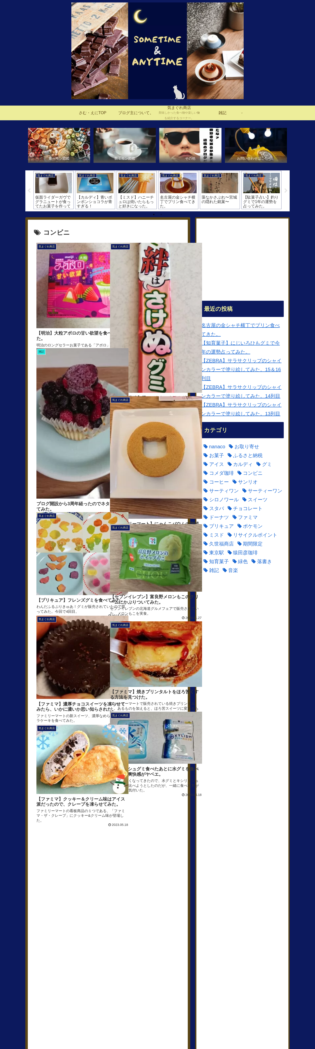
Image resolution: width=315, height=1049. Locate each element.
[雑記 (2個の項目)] (149, 965)
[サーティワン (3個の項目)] (82, 930)
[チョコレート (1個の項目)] (144, 938)
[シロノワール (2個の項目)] (53, 938)
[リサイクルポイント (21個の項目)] (60, 956)
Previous (29, 191)
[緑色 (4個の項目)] (106, 965)
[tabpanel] (53, 190)
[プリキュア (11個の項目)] (108, 947)
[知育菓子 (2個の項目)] (82, 965)
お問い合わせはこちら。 (226, 1034)
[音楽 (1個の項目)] (168, 965)
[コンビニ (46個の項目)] (130, 921)
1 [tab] (153, 214)
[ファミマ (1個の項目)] (77, 947)
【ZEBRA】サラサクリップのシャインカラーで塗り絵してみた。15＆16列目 (241, 369)
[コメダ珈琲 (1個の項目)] (98, 921)
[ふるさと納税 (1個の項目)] (136, 912)
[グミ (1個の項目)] (72, 921)
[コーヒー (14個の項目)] (159, 921)
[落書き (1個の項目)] (127, 965)
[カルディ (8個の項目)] (48, 921)
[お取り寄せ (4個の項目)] (75, 912)
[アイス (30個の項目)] (167, 912)
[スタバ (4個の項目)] (113, 938)
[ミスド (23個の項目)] (166, 947)
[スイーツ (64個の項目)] (87, 938)
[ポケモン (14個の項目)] (140, 947)
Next (286, 191)
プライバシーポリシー (268, 1034)
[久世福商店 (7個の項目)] (104, 956)
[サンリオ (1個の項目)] (48, 930)
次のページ (108, 977)
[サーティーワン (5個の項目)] (123, 930)
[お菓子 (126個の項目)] (104, 912)
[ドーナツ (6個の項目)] (48, 947)
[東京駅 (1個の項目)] (161, 956)
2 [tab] (161, 214)
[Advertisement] (108, 864)
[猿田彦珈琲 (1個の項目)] (50, 965)
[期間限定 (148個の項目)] (135, 956)
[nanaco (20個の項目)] (46, 912)
